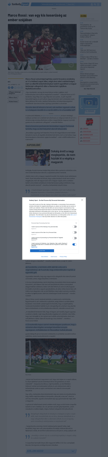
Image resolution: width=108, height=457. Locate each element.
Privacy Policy (63, 256)
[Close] (82, 200)
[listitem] (54, 223)
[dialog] (54, 228)
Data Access (54, 256)
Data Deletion (44, 256)
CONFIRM (42, 250)
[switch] (74, 227)
